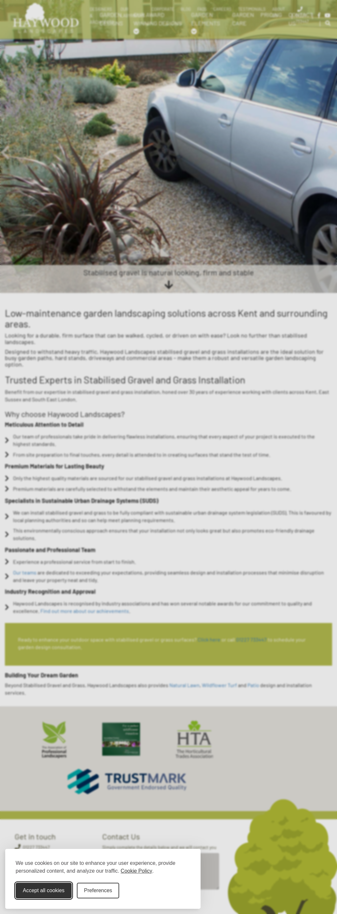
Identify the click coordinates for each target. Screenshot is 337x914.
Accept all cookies (43, 890)
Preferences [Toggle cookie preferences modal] (98, 890)
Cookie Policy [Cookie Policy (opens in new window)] (136, 871)
